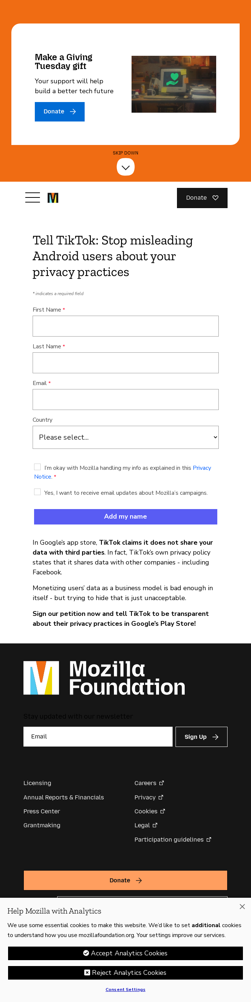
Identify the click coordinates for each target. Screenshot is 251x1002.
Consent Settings (125, 992)
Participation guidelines (169, 839)
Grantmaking (41, 825)
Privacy (145, 797)
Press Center (41, 811)
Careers (145, 783)
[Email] (98, 737)
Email (40, 383)
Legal (142, 825)
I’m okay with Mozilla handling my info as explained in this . (122, 472)
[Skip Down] (126, 167)
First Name (47, 310)
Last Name (47, 346)
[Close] (242, 908)
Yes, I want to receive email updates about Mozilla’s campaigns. (126, 493)
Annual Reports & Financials (63, 797)
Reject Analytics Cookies (129, 974)
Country (42, 420)
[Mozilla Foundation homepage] (53, 198)
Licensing (37, 783)
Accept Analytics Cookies (129, 955)
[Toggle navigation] (32, 197)
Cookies (146, 811)
